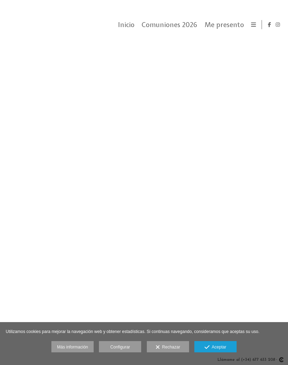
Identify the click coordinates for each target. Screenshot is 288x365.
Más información (72, 347)
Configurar (120, 347)
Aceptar (215, 347)
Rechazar (168, 347)
